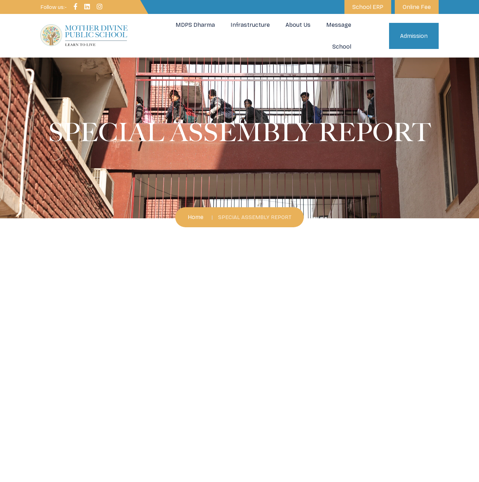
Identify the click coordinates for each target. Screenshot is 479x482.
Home (195, 217)
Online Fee (417, 7)
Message (338, 24)
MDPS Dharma (195, 24)
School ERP (367, 7)
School (341, 46)
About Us (298, 24)
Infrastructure (250, 24)
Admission (414, 36)
